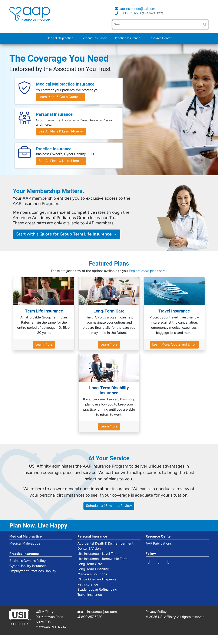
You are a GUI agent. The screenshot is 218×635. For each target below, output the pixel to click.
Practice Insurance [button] (127, 38)
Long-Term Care (89, 564)
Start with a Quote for (66, 234)
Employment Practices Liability (32, 571)
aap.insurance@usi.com (137, 9)
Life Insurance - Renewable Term (102, 559)
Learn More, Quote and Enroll (174, 344)
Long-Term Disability (93, 569)
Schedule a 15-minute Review (109, 506)
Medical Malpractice (59, 38)
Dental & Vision (89, 549)
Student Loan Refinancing (97, 589)
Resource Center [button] (160, 38)
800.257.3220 (130, 13)
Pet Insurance (87, 584)
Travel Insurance (89, 595)
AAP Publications (159, 543)
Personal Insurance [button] (94, 38)
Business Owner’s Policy (27, 561)
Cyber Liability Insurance (28, 566)
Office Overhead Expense (96, 579)
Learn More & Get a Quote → (60, 97)
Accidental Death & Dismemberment (105, 543)
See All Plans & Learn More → (61, 131)
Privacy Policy (156, 612)
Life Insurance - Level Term (98, 554)
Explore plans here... (148, 271)
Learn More (43, 344)
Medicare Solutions (92, 574)
